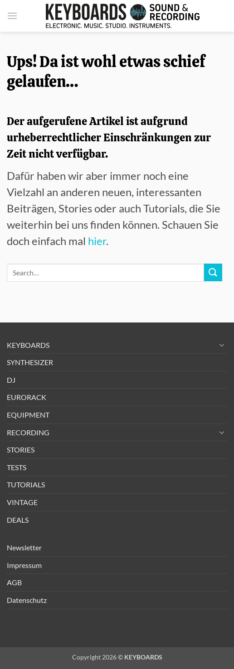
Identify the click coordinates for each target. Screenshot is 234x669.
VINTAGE (22, 502)
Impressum (24, 565)
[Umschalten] (221, 344)
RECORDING (28, 432)
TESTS (16, 467)
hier (97, 240)
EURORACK (26, 397)
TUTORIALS (26, 484)
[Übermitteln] (213, 272)
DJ (11, 379)
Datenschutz (27, 600)
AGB (14, 582)
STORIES (20, 449)
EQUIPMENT (28, 414)
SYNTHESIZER (30, 362)
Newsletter (24, 547)
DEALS (18, 519)
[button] (12, 16)
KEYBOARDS (28, 345)
